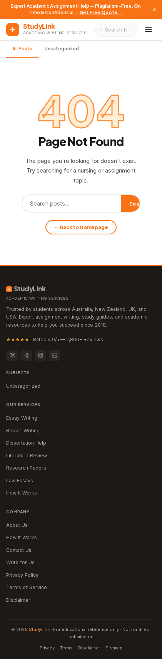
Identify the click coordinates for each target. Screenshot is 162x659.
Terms (66, 648)
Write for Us (20, 562)
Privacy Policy (22, 575)
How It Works (21, 493)
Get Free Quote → (101, 12)
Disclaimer (18, 600)
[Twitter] (12, 355)
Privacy (47, 648)
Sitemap (113, 648)
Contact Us (19, 550)
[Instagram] (40, 355)
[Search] (118, 30)
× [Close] (154, 9)
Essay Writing (21, 418)
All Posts (22, 48)
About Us (17, 525)
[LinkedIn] (54, 355)
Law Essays (19, 480)
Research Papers (26, 468)
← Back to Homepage (81, 227)
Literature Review (26, 455)
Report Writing (23, 430)
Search (138, 204)
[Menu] (148, 29)
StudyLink (39, 629)
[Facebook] (26, 355)
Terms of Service (26, 587)
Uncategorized (62, 48)
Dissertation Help (26, 443)
